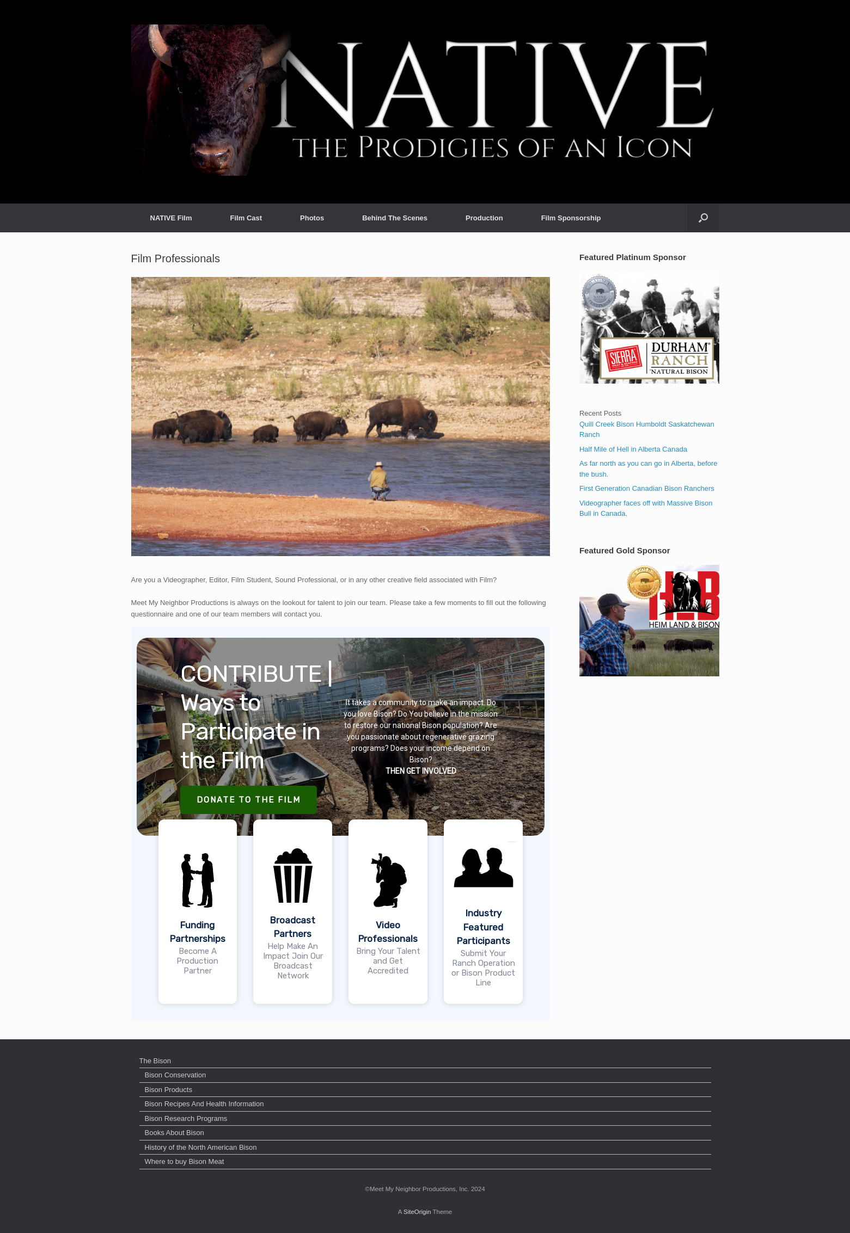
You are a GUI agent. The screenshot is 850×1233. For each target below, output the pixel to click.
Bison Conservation (175, 1075)
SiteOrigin (417, 1212)
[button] (703, 218)
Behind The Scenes (394, 218)
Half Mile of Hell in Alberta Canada (633, 449)
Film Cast (246, 218)
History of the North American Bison (201, 1147)
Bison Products (168, 1090)
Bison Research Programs (186, 1118)
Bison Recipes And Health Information (204, 1104)
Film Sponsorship (571, 218)
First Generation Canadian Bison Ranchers (646, 488)
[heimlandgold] (649, 674)
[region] (341, 823)
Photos (312, 218)
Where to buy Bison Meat (184, 1161)
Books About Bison (174, 1133)
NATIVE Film (171, 218)
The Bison (155, 1061)
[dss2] (649, 381)
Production (484, 218)
